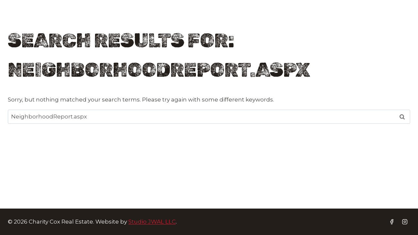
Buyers (136, 20)
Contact (311, 20)
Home (94, 20)
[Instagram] (403, 20)
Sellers (180, 20)
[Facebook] (389, 20)
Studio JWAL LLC (152, 221)
